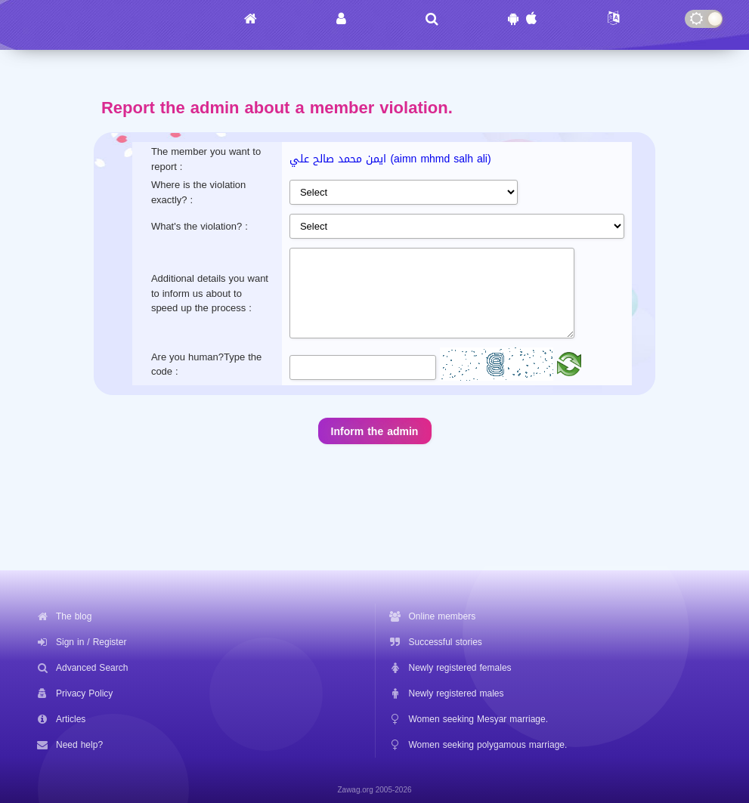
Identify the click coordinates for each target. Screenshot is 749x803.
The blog (73, 615)
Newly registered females (460, 666)
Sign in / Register (91, 640)
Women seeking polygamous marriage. (488, 743)
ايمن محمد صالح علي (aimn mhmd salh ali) (390, 159)
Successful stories (445, 640)
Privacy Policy (84, 692)
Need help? (79, 743)
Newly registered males (456, 692)
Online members (442, 615)
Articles (70, 717)
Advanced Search (92, 666)
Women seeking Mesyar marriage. (479, 717)
